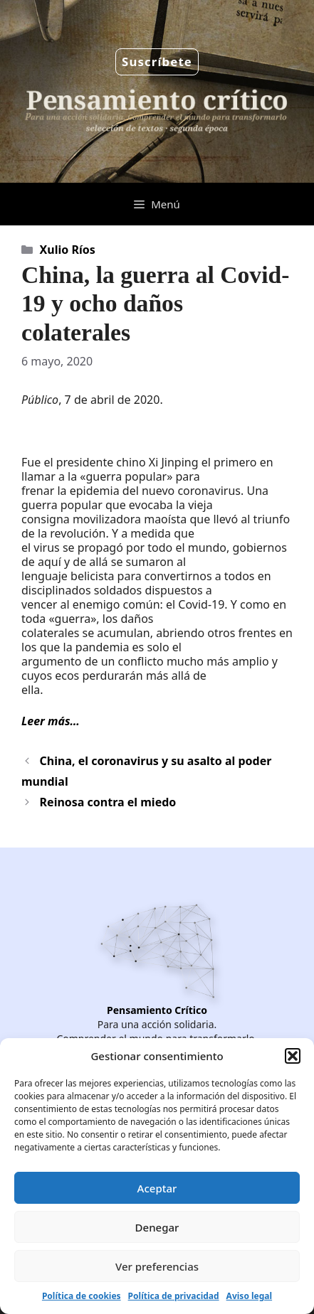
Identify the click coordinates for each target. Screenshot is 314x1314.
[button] (293, 1056)
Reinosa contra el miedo (108, 802)
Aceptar (157, 1188)
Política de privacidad (173, 1296)
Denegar (157, 1227)
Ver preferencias (157, 1266)
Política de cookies (81, 1296)
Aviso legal (249, 1296)
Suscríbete (157, 61)
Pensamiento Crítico (157, 1010)
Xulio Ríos (67, 249)
